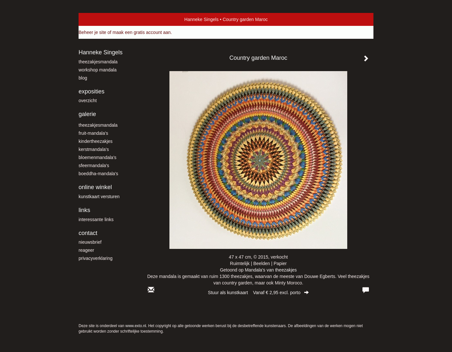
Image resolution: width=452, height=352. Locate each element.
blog (83, 77)
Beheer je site (92, 32)
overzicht (88, 100)
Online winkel (95, 187)
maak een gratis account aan (142, 32)
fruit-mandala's (93, 133)
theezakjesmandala (98, 61)
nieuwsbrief (90, 242)
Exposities (91, 91)
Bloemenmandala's (97, 157)
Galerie (87, 114)
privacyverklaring (96, 258)
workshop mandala (98, 69)
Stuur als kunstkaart (258, 292)
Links (84, 210)
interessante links (96, 219)
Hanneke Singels (201, 19)
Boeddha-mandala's (98, 173)
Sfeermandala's (94, 165)
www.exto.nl (135, 326)
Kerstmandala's (94, 149)
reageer (86, 250)
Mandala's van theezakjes (271, 269)
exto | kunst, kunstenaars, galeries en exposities (97, 19)
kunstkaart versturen (99, 196)
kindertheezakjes (96, 141)
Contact (88, 233)
